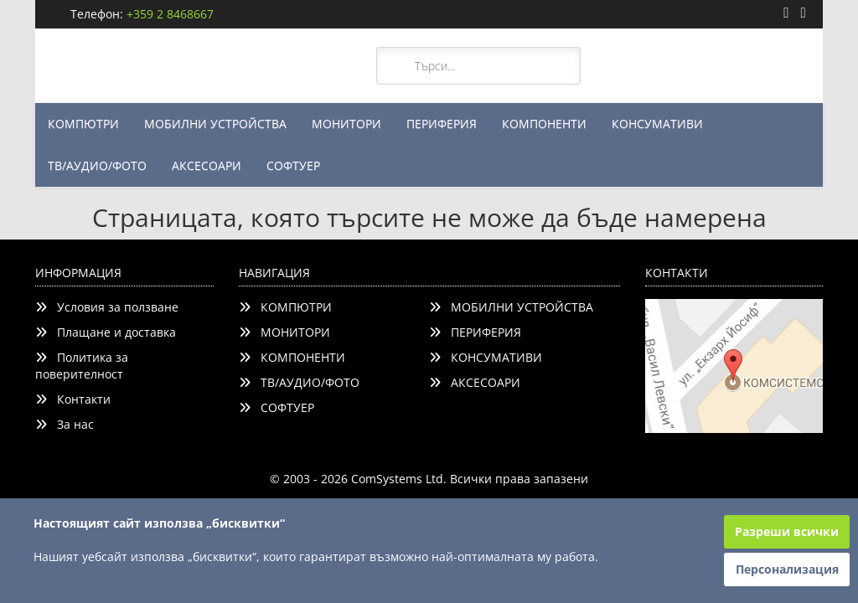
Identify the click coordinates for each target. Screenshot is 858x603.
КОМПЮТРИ (83, 123)
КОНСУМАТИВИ (657, 123)
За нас (64, 424)
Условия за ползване (106, 307)
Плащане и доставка (105, 332)
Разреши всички (787, 531)
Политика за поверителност (81, 365)
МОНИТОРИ (346, 123)
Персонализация (787, 569)
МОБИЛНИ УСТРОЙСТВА (215, 123)
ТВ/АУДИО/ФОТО (97, 165)
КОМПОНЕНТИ (544, 123)
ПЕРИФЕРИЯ (441, 123)
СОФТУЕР (293, 165)
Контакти (73, 399)
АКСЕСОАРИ (206, 165)
